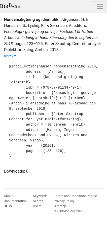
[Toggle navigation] (100, 6)
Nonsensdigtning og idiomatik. (31, 19)
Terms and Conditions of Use (75, 196)
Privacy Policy (64, 201)
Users (37, 206)
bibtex (10, 56)
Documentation (15, 201)
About (8, 196)
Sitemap (60, 206)
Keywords (40, 196)
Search (38, 201)
